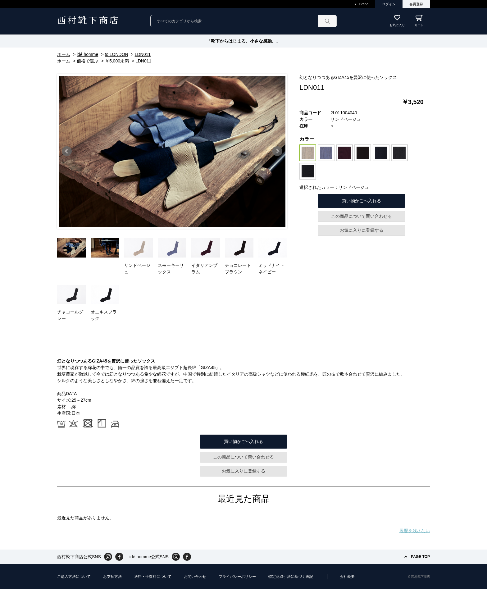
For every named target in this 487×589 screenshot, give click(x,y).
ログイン (389, 4)
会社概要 (347, 576)
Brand (363, 4)
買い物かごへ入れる (361, 200)
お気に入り (397, 25)
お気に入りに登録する (361, 230)
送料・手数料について (152, 576)
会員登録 (416, 4)
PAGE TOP (420, 557)
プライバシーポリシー (237, 576)
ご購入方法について (74, 576)
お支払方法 (112, 576)
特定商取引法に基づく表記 (290, 576)
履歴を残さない (414, 530)
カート (422, 21)
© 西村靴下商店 (419, 576)
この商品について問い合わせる (361, 216)
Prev (67, 151)
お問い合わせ (195, 576)
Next (277, 151)
